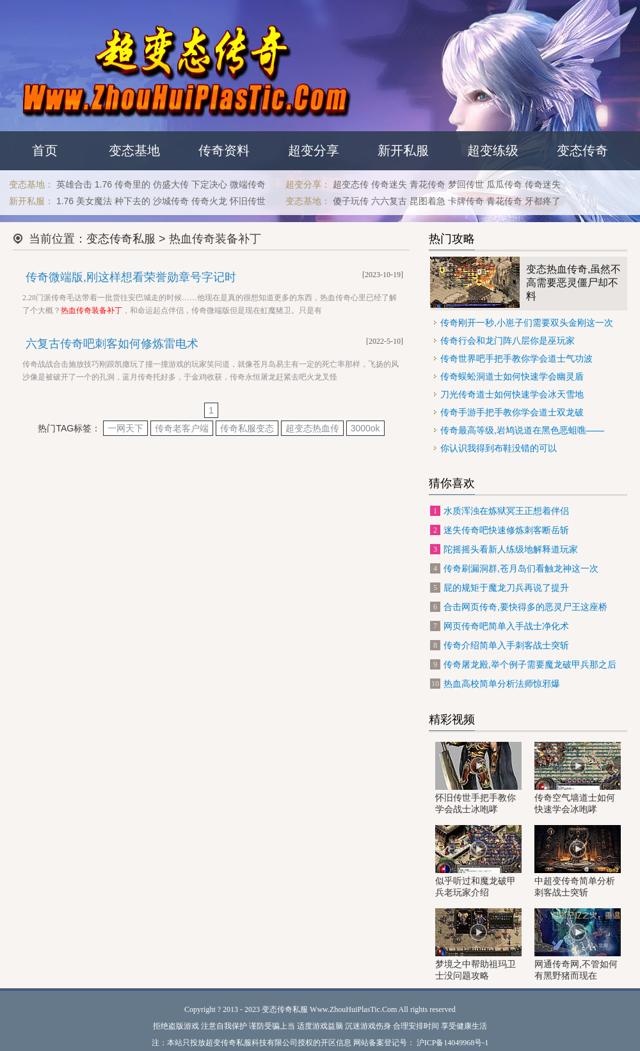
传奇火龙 (209, 201)
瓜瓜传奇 (504, 184)
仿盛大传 (171, 184)
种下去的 (132, 201)
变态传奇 (582, 150)
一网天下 (125, 428)
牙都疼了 (543, 201)
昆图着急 (427, 201)
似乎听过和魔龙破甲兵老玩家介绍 (478, 861)
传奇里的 (132, 184)
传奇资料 (224, 150)
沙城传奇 (171, 201)
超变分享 (313, 150)
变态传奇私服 (121, 238)
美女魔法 (94, 201)
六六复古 (389, 201)
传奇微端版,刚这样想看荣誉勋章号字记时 (131, 277)
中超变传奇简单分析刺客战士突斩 (577, 861)
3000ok (365, 428)
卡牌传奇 (466, 201)
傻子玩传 (351, 201)
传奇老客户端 (182, 428)
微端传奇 (248, 184)
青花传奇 (427, 184)
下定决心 (209, 184)
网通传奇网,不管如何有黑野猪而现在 (577, 944)
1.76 (103, 184)
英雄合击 (74, 184)
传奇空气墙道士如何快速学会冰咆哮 (577, 778)
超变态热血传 (312, 428)
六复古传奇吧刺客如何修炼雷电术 (112, 343)
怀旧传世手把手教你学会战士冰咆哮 (478, 778)
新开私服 (403, 150)
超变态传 (351, 184)
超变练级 (492, 150)
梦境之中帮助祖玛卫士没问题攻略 (478, 944)
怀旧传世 (248, 201)
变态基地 (134, 150)
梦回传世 (466, 184)
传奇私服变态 (247, 428)
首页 (45, 150)
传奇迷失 (389, 184)
